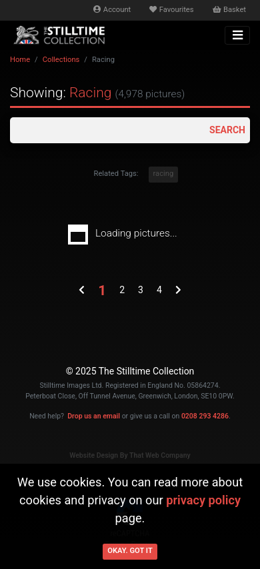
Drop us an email (93, 416)
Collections (61, 59)
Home (20, 59)
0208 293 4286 (205, 416)
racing (163, 173)
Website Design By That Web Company (130, 455)
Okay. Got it (130, 550)
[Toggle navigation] (237, 35)
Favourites (171, 9)
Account (112, 9)
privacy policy (203, 500)
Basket (229, 9)
